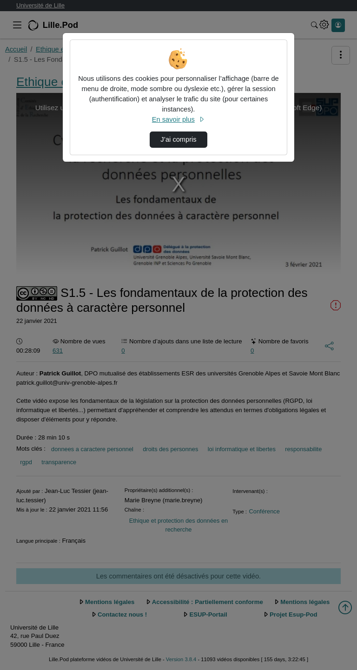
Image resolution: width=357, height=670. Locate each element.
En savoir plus (178, 119)
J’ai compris (178, 139)
